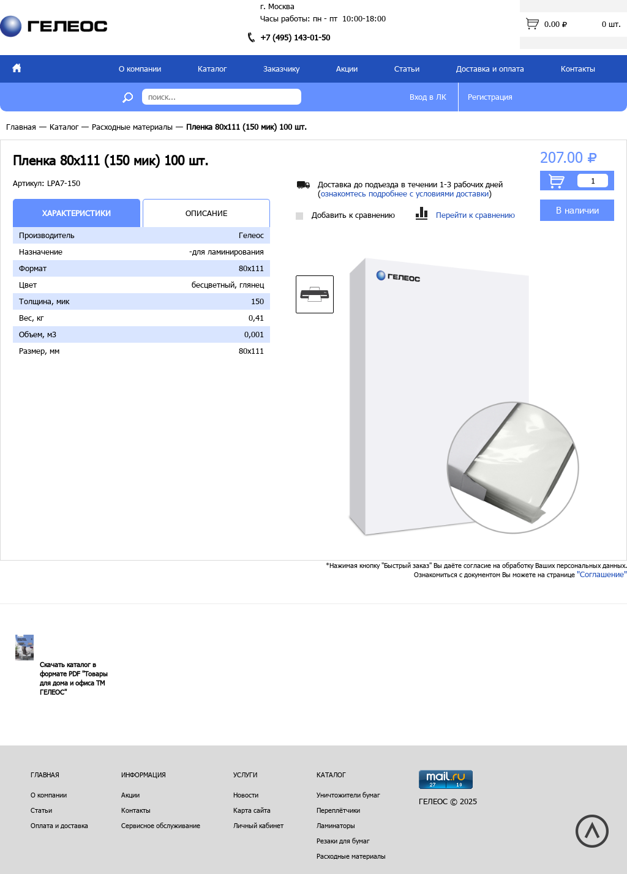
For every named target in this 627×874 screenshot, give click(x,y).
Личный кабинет (258, 825)
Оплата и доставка (59, 825)
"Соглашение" (602, 574)
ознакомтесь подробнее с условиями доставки (405, 193)
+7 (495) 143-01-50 (295, 37)
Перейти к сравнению (465, 215)
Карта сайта (252, 810)
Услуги (245, 775)
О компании (140, 68)
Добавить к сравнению (345, 215)
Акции (347, 68)
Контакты (578, 68)
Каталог (212, 68)
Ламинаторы (336, 825)
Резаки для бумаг (343, 841)
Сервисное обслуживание (160, 825)
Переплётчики (338, 810)
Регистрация (490, 97)
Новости (245, 795)
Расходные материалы (132, 127)
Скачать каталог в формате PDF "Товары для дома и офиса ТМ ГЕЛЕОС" (74, 678)
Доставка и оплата (490, 68)
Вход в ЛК (428, 97)
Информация (143, 775)
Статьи (406, 68)
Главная (21, 127)
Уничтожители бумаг (348, 795)
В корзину (556, 181)
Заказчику (281, 68)
